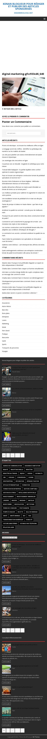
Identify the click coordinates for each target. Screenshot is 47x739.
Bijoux (22, 473)
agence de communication (12, 466)
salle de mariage (32, 512)
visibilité (29, 520)
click (3, 272)
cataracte (38, 473)
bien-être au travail (10, 473)
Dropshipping (8, 481)
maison (14, 500)
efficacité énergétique (11, 485)
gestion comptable (30, 489)
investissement (8, 496)
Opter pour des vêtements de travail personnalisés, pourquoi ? (23, 434)
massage (22, 500)
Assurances (6, 303)
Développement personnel (11, 281)
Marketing (5, 324)
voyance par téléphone (28, 523)
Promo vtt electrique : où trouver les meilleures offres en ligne (22, 145)
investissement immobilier (26, 496)
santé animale (15, 516)
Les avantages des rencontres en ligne (15, 160)
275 (17, 455)
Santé (4, 341)
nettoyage (30, 504)
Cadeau (29, 473)
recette (20, 512)
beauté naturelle (17, 469)
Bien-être (5, 310)
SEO (24, 516)
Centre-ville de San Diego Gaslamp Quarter (25, 708)
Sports (4, 344)
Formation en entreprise (12, 489)
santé (5, 516)
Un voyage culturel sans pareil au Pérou (24, 645)
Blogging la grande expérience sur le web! (25, 666)
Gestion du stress (9, 493)
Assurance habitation (32, 466)
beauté (5, 469)
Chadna (4, 269)
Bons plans (5, 313)
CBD (4, 477)
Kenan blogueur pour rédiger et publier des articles (18, 360)
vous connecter (15, 126)
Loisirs (4, 320)
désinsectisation (33, 481)
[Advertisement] (23, 47)
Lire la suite (6, 561)
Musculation (19, 504)
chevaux (11, 477)
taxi (29, 516)
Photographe (24, 508)
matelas (31, 500)
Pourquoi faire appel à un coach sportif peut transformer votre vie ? (26, 368)
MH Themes (36, 737)
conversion (21, 477)
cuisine (30, 477)
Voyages (5, 351)
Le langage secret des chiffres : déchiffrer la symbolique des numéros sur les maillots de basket (26, 568)
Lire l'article (6, 384)
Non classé (5, 331)
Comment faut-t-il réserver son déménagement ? (27, 278)
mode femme (7, 504)
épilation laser (8, 527)
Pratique (5, 334)
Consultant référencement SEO (12, 638)
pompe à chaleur (9, 512)
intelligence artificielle (27, 493)
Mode (4, 327)
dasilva (4, 293)
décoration (20, 481)
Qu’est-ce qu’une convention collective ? (24, 293)
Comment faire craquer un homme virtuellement (27, 269)
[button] (44, 18)
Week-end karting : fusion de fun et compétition (27, 410)
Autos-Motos (6, 306)
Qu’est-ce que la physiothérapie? (22, 687)
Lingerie (6, 500)
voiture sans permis (10, 523)
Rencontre (5, 337)
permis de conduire (10, 508)
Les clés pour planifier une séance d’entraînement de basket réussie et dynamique (27, 588)
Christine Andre (7, 287)
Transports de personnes (10, 348)
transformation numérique (13, 520)
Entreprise (5, 317)
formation (26, 485)
